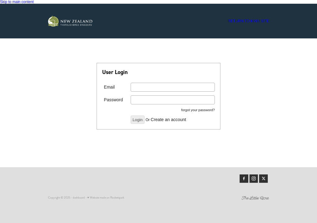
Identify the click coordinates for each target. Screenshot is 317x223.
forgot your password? (198, 110)
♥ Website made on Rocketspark (105, 197)
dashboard (79, 197)
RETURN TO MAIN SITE (248, 21)
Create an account (168, 119)
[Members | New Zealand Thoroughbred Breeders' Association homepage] (70, 21)
